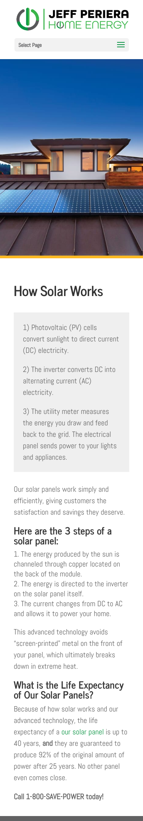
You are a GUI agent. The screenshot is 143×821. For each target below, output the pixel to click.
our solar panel (82, 732)
